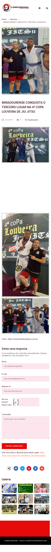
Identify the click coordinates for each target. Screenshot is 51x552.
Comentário (6, 414)
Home (4, 19)
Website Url (6, 386)
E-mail (4, 374)
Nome (4, 362)
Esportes (13, 19)
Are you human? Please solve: (20, 402)
